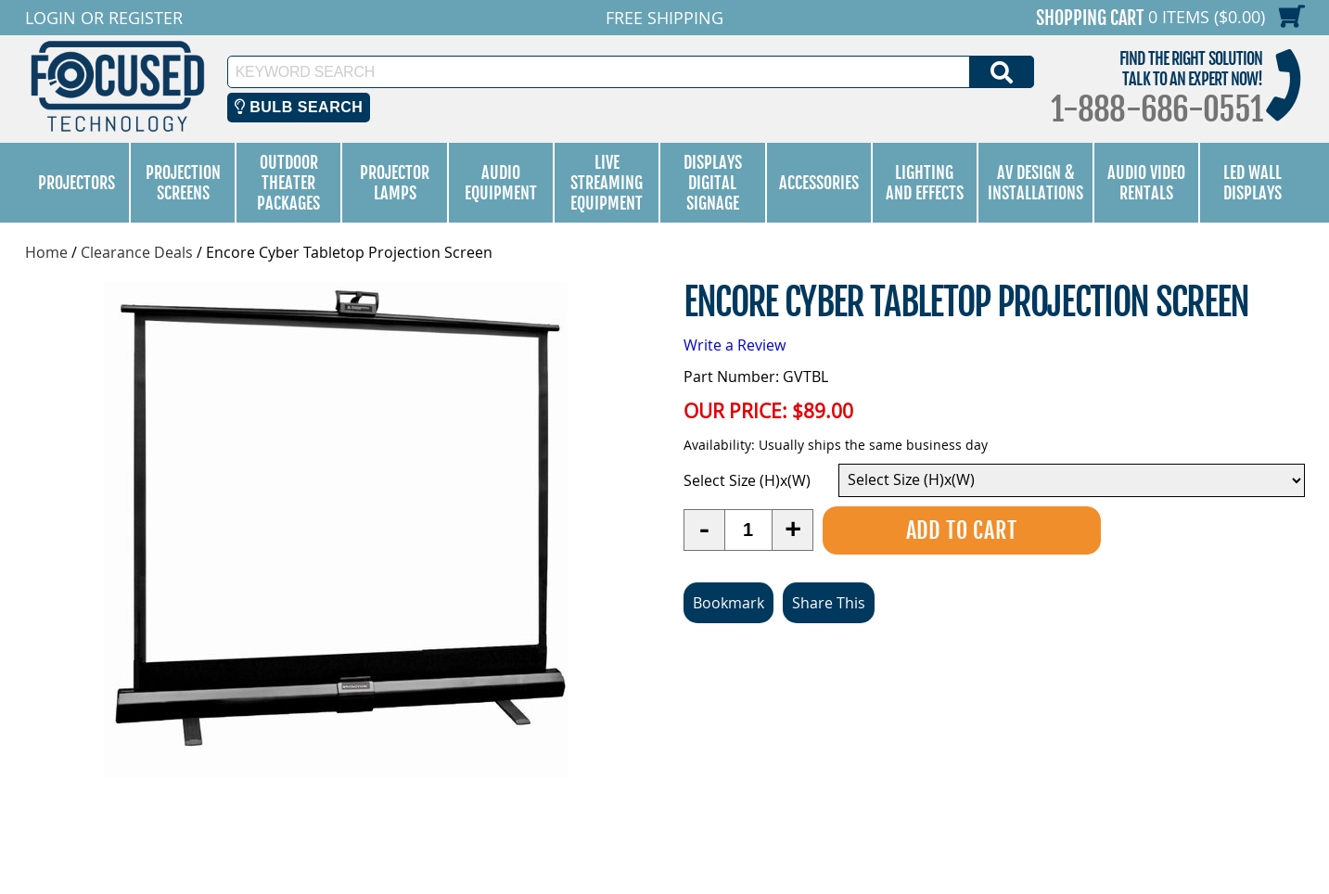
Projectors (76, 182)
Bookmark (728, 603)
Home (46, 252)
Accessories (819, 182)
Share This (828, 603)
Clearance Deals (137, 252)
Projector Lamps (394, 182)
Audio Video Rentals (1146, 182)
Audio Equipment (501, 182)
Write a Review (735, 345)
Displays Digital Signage (713, 182)
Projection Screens (183, 182)
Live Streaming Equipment (606, 182)
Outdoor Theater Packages (288, 182)
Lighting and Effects (925, 182)
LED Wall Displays (1252, 182)
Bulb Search (299, 107)
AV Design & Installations (1035, 182)
